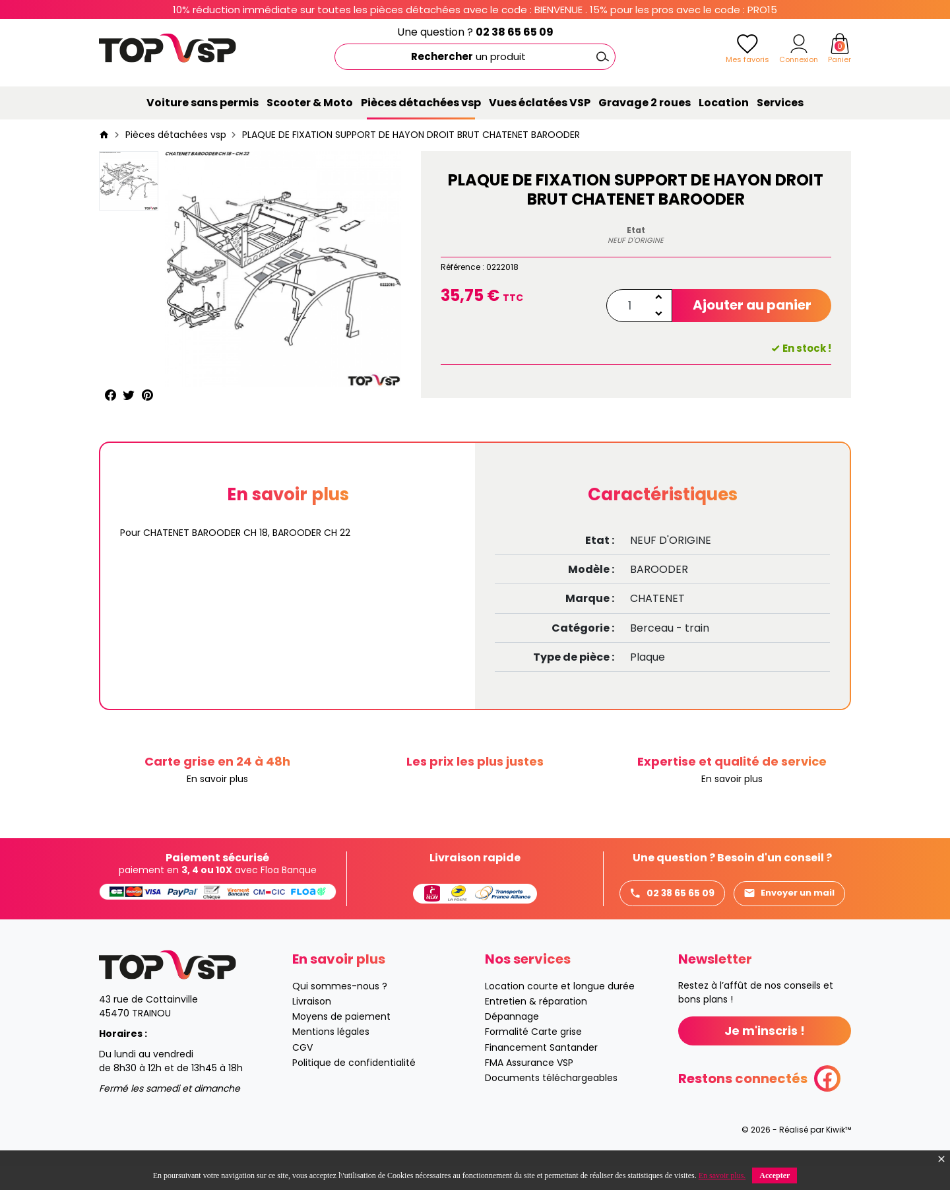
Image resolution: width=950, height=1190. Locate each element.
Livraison (311, 1025)
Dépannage (512, 1041)
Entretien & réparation (536, 1025)
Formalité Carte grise (533, 1056)
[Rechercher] (475, 57)
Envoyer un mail (676, 918)
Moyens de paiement (341, 1041)
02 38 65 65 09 (515, 32)
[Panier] (840, 43)
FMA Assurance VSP (529, 1087)
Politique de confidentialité (354, 1087)
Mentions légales (330, 1056)
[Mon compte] (799, 43)
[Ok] (602, 57)
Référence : (462, 267)
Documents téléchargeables (551, 1102)
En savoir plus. (722, 1175)
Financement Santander (541, 1071)
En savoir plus (217, 779)
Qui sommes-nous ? (339, 1010)
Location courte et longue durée (560, 1010)
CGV (302, 1071)
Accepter (774, 1175)
